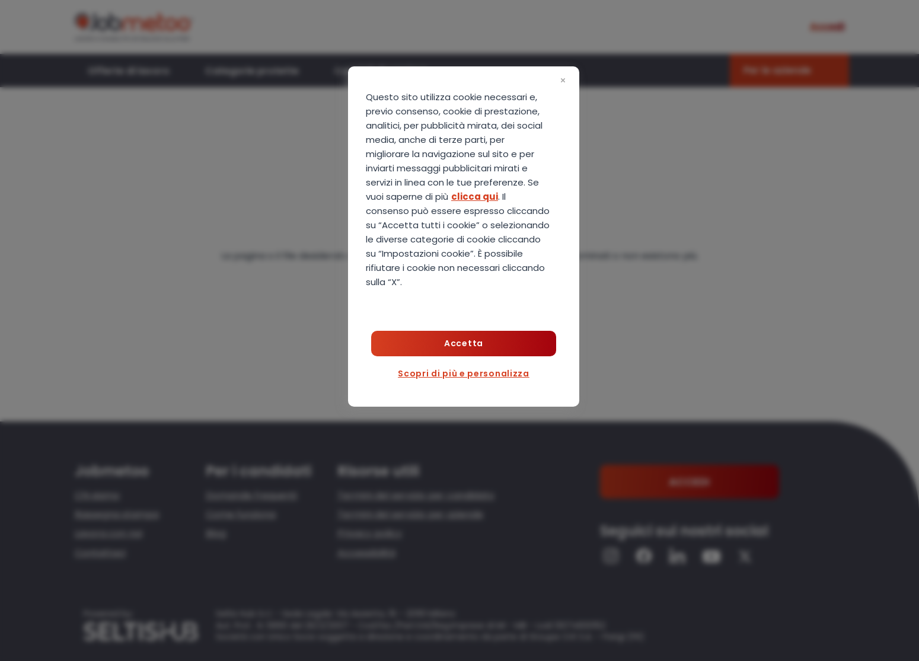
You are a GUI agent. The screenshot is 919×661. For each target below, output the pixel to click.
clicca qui (474, 196)
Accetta (463, 343)
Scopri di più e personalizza (463, 373)
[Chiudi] (563, 81)
